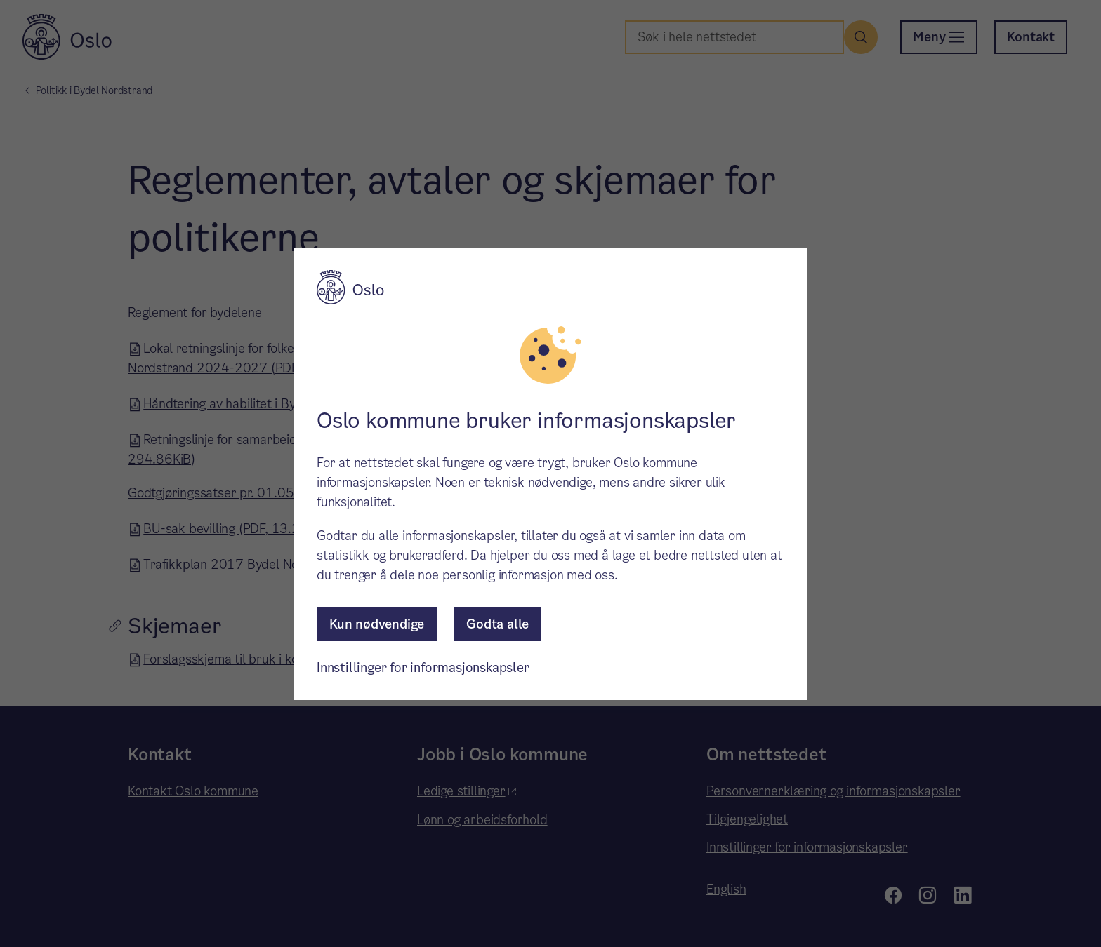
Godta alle (497, 624)
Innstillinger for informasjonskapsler (423, 667)
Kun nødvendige (376, 624)
